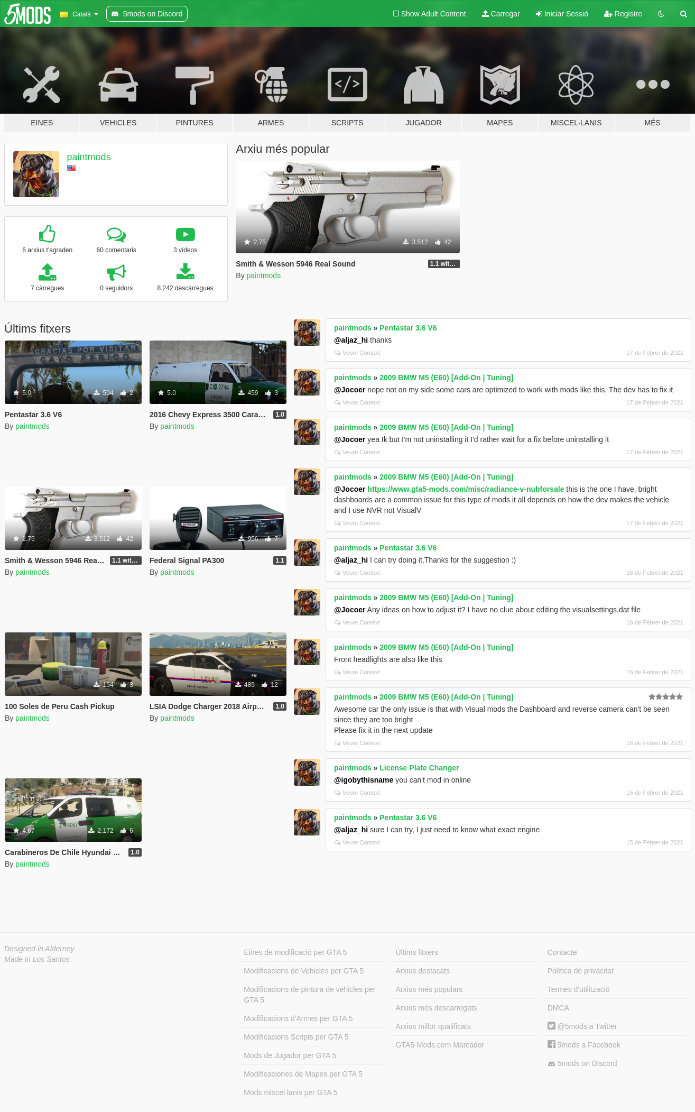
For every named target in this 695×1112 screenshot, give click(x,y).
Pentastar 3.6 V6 (408, 328)
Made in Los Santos (37, 959)
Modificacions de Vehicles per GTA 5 (304, 971)
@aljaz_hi (351, 340)
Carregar (501, 14)
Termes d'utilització (579, 989)
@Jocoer (350, 389)
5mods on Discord (582, 1063)
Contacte (562, 952)
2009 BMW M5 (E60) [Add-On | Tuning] (446, 377)
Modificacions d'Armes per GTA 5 (298, 1018)
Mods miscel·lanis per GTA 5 (290, 1092)
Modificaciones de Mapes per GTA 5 (303, 1074)
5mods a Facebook (584, 1045)
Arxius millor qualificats (433, 1026)
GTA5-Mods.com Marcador (440, 1045)
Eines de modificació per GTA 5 (295, 952)
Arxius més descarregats (436, 1008)
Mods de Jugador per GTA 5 (290, 1055)
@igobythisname (363, 780)
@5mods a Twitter (582, 1026)
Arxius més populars (429, 989)
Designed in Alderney (39, 948)
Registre (623, 14)
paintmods (89, 157)
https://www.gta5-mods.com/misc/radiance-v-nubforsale (465, 489)
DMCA (558, 1008)
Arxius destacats (423, 971)
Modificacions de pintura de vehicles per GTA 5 (309, 994)
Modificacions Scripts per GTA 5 (296, 1037)
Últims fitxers (417, 952)
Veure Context (357, 353)
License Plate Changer (419, 768)
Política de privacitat (581, 971)
